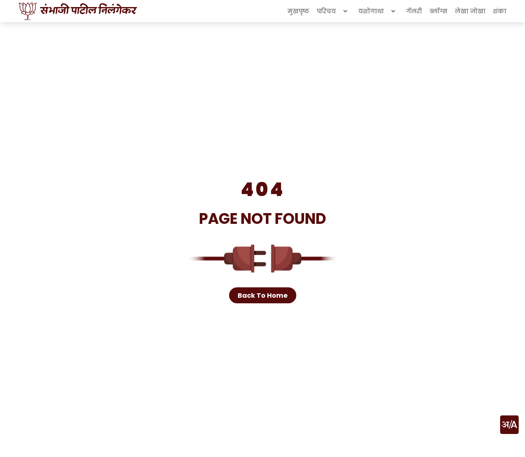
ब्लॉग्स (438, 11)
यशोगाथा (378, 11)
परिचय (334, 11)
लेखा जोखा (470, 11)
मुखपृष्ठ (298, 11)
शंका (499, 11)
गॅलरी (414, 11)
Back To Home (263, 295)
